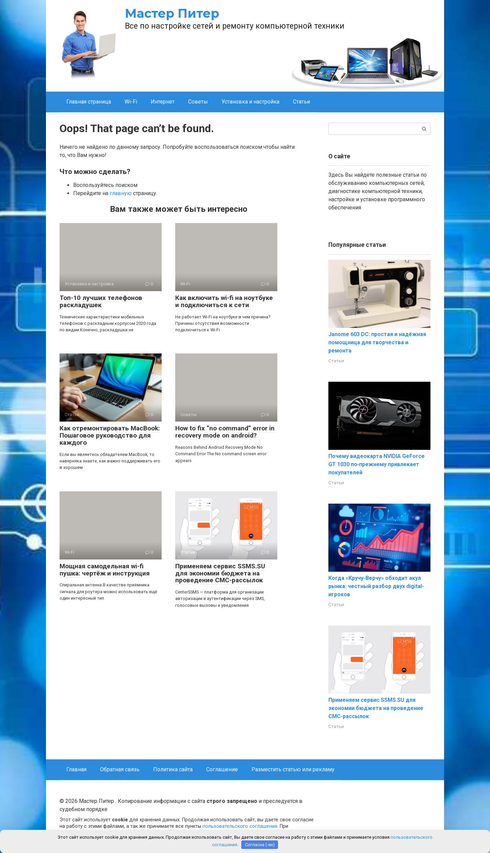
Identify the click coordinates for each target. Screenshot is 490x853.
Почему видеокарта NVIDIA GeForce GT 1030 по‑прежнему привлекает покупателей (376, 464)
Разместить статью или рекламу (292, 769)
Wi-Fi (131, 101)
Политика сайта (173, 769)
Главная (76, 769)
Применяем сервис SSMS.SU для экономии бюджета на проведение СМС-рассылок (220, 573)
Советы (198, 101)
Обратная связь (120, 769)
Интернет (163, 101)
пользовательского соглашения (239, 826)
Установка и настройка (250, 101)
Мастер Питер (172, 13)
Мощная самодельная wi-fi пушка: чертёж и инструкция (105, 569)
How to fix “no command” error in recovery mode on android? (225, 431)
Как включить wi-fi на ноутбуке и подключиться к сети (224, 301)
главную (121, 193)
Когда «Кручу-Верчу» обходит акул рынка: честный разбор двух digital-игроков (376, 586)
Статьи (301, 101)
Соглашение (222, 769)
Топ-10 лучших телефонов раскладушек (101, 301)
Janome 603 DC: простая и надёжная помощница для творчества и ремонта (377, 342)
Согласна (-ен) (260, 844)
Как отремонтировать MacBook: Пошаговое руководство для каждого (110, 435)
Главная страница (88, 101)
